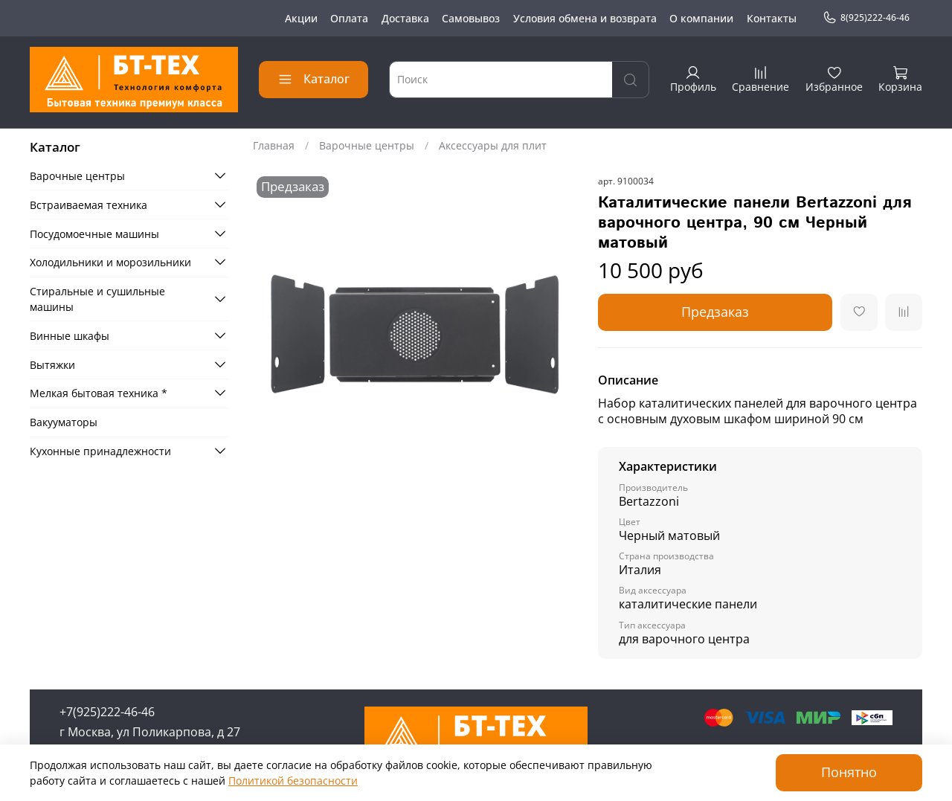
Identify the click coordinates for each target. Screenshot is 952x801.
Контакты (772, 18)
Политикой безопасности (293, 780)
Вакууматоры (63, 422)
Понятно (849, 772)
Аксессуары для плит (493, 145)
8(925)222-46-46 (866, 18)
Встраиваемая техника (88, 205)
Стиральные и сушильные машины (97, 299)
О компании (701, 18)
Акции (301, 18)
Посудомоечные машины (94, 234)
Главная (274, 145)
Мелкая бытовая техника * (98, 393)
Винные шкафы (69, 336)
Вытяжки (52, 365)
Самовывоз (471, 18)
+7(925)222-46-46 (107, 712)
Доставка (405, 18)
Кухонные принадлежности (100, 451)
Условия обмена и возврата (585, 18)
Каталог (313, 79)
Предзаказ (715, 312)
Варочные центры (366, 145)
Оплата (349, 18)
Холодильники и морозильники (110, 262)
